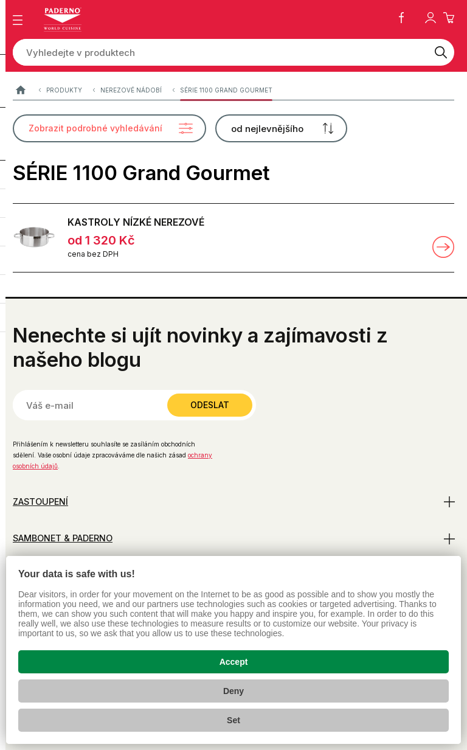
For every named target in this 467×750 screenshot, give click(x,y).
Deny (233, 691)
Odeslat (209, 405)
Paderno (20, 91)
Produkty (64, 90)
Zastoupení (40, 501)
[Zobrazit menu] (17, 20)
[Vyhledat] (440, 52)
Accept (234, 662)
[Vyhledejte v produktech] (220, 52)
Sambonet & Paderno (62, 538)
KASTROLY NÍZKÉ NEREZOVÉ (135, 222)
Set (233, 720)
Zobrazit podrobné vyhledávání (95, 128)
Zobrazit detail (443, 247)
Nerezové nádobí (131, 90)
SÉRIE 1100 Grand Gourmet (226, 90)
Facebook (401, 17)
